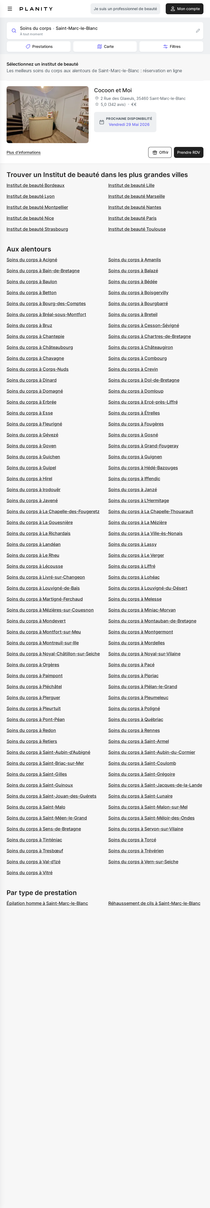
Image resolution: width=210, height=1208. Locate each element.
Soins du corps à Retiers (32, 741)
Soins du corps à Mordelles (136, 642)
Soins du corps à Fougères (136, 424)
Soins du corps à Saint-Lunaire (140, 796)
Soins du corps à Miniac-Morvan (142, 610)
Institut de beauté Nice (30, 218)
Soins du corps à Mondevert (36, 621)
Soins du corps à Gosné (133, 435)
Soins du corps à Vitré (29, 872)
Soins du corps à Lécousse (35, 566)
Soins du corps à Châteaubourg (40, 347)
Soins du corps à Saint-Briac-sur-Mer (45, 763)
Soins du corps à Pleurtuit (34, 708)
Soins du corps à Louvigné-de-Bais (43, 588)
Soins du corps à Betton (32, 292)
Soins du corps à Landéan (34, 544)
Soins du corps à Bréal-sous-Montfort (46, 314)
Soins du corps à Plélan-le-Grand (142, 686)
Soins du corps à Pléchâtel (34, 686)
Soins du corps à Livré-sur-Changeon (46, 577)
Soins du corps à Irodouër (33, 489)
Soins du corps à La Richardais (39, 533)
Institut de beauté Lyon (31, 196)
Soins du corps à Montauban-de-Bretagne (152, 621)
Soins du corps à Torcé (132, 839)
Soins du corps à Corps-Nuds (38, 369)
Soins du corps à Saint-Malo (36, 807)
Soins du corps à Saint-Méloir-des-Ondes (151, 818)
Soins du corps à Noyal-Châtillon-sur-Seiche (53, 653)
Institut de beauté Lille (131, 185)
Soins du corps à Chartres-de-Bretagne (149, 336)
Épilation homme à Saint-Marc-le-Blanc (47, 903)
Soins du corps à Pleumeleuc (138, 697)
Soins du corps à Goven (31, 445)
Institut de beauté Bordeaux (36, 185)
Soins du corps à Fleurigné (34, 424)
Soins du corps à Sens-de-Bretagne (44, 829)
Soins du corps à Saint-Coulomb (142, 763)
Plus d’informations (24, 152)
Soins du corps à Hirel (29, 478)
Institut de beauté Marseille (136, 196)
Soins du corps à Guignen (135, 456)
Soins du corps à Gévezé (32, 435)
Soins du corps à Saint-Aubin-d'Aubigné (48, 752)
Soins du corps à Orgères (33, 664)
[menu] (10, 8)
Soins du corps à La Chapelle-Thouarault (150, 511)
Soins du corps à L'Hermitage (138, 500)
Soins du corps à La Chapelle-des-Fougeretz (53, 511)
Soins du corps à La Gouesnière (40, 522)
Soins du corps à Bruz (29, 325)
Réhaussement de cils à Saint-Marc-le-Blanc (154, 903)
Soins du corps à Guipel (31, 467)
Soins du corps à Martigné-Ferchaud (45, 599)
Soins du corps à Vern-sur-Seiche (143, 861)
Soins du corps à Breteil (133, 314)
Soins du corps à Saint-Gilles (37, 774)
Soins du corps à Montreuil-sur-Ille (43, 642)
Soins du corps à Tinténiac (34, 839)
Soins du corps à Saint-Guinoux (40, 785)
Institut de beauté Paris (132, 218)
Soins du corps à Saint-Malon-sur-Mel (148, 807)
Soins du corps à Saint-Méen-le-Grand (47, 818)
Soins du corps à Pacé (131, 664)
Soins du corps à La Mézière (137, 522)
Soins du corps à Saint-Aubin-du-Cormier (151, 752)
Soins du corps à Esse (30, 413)
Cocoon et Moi (113, 90)
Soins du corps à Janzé (132, 489)
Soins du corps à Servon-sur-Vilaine (145, 829)
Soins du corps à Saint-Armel (138, 741)
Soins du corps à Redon (31, 730)
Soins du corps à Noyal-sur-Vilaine (144, 653)
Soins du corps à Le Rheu (33, 555)
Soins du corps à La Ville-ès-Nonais (145, 533)
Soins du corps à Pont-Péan (36, 719)
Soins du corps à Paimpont (35, 675)
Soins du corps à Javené (32, 500)
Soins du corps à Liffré (131, 566)
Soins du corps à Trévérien (136, 850)
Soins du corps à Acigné (32, 259)
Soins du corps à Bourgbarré (138, 303)
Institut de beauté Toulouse (137, 229)
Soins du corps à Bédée (132, 281)
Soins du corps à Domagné (35, 391)
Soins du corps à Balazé (133, 270)
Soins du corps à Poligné (134, 708)
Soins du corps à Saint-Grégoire (141, 774)
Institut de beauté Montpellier (37, 207)
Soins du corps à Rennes (134, 730)
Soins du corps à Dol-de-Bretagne (143, 380)
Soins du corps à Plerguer (33, 697)
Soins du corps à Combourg (137, 358)
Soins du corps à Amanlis (134, 259)
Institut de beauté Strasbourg (37, 229)
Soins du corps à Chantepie (35, 336)
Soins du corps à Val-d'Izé (33, 861)
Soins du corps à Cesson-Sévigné (143, 325)
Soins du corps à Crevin (133, 369)
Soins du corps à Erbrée (31, 402)
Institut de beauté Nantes (134, 207)
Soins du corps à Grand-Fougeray (143, 445)
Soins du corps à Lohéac (134, 577)
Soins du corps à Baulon (32, 281)
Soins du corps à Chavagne (35, 358)
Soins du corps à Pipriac (133, 675)
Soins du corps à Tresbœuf (35, 850)
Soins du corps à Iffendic (134, 478)
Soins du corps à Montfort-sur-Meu (44, 632)
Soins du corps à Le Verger (136, 555)
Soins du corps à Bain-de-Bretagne (43, 270)
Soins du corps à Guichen (33, 456)
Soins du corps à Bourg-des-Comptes (46, 303)
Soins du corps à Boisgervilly (138, 292)
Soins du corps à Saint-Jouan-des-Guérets (52, 796)
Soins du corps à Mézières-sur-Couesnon (50, 610)
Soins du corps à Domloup (136, 391)
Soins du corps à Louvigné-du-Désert (147, 588)
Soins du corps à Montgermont (140, 632)
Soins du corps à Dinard (32, 380)
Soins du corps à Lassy (132, 544)
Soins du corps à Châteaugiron (140, 347)
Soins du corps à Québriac (135, 719)
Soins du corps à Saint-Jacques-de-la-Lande (155, 785)
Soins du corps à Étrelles (134, 413)
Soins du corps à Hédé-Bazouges (143, 467)
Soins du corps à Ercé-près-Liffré (143, 402)
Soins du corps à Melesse (135, 599)
